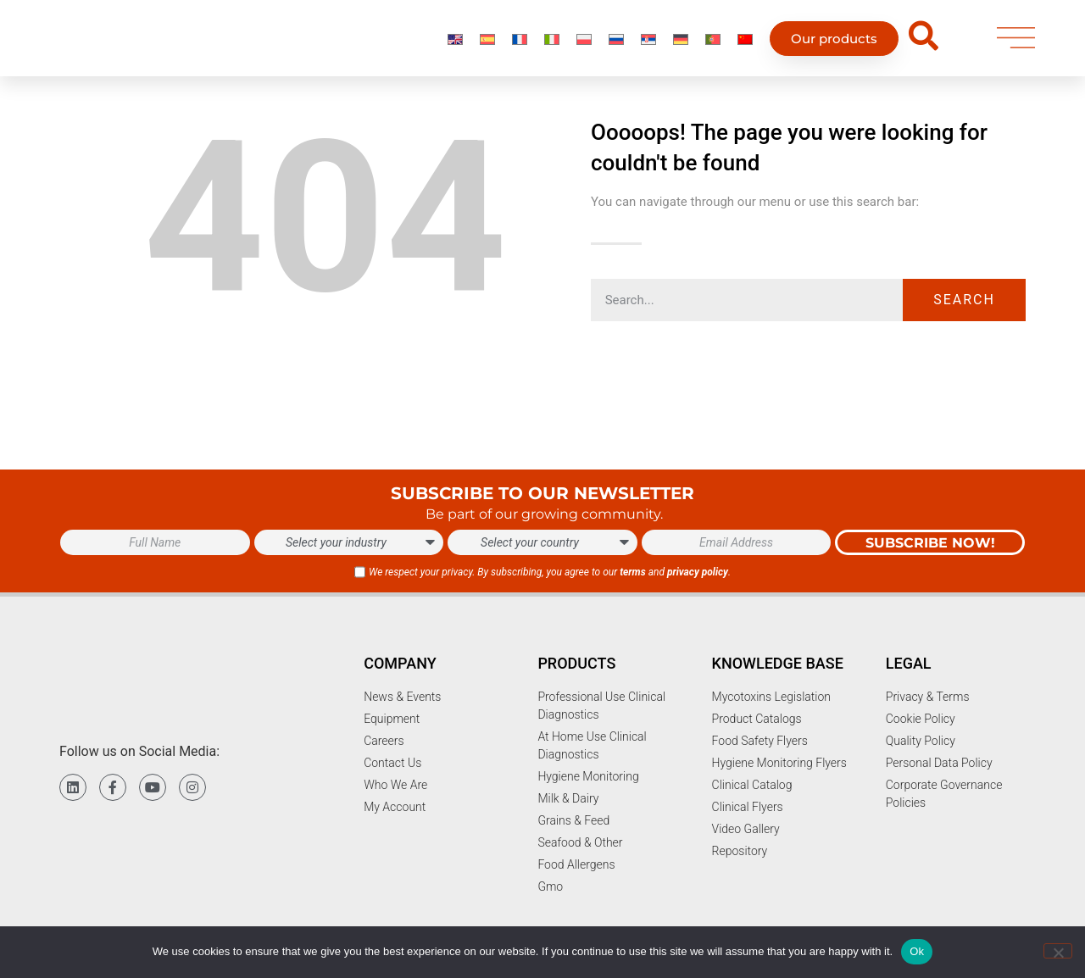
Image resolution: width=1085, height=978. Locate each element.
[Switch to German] (681, 44)
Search (964, 300)
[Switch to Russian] (616, 44)
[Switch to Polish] (584, 44)
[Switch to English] (455, 44)
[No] (1057, 951)
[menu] (1016, 44)
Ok (917, 951)
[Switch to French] (520, 44)
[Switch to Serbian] (648, 44)
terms (633, 572)
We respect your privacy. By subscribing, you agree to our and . (550, 572)
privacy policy (697, 572)
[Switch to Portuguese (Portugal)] (713, 44)
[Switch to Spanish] (487, 44)
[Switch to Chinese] (745, 44)
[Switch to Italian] (552, 44)
